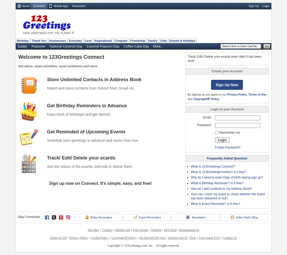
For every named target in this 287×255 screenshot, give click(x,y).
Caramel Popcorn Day (103, 46)
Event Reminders (147, 217)
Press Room (140, 230)
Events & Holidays (182, 40)
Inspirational (103, 40)
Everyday (75, 40)
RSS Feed (170, 230)
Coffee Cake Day (136, 46)
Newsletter (79, 6)
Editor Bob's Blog (244, 217)
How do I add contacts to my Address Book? (221, 189)
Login (266, 6)
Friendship (137, 40)
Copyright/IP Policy (206, 98)
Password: (204, 125)
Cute (163, 40)
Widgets (156, 230)
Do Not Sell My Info (152, 238)
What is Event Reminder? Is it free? (215, 204)
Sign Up (254, 6)
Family (152, 40)
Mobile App (61, 6)
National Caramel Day (66, 46)
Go (267, 46)
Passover (38, 46)
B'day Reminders (98, 217)
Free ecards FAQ (209, 238)
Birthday (23, 40)
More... (158, 46)
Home (25, 6)
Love (88, 40)
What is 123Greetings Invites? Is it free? (218, 172)
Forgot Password (227, 147)
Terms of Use (257, 94)
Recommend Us (189, 230)
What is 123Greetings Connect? (213, 166)
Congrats (121, 40)
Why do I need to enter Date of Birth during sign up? (227, 177)
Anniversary (57, 40)
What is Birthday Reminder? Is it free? (217, 183)
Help (193, 238)
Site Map (93, 230)
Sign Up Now (227, 85)
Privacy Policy (237, 94)
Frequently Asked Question (227, 158)
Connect (107, 230)
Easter (22, 46)
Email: (207, 117)
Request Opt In (177, 238)
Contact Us (230, 238)
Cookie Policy (100, 238)
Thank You (39, 40)
